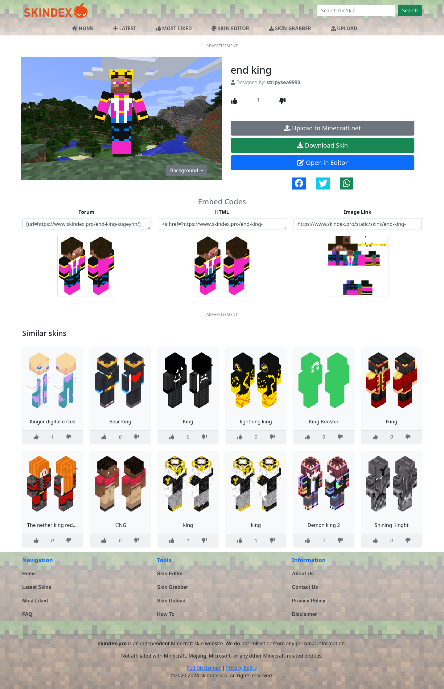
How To (166, 614)
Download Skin (322, 145)
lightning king (256, 421)
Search (410, 10)
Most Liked (35, 600)
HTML (222, 212)
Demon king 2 (323, 525)
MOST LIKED (174, 28)
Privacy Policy (309, 600)
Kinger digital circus (52, 421)
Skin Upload (171, 600)
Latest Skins (36, 587)
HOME (83, 28)
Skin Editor (170, 573)
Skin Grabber (172, 587)
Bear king (120, 421)
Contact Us (305, 587)
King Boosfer (324, 421)
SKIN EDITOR (230, 28)
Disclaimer (304, 614)
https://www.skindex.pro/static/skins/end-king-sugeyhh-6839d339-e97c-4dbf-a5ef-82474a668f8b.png (358, 224)
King (188, 421)
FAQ (27, 614)
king (188, 525)
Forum (86, 212)
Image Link (357, 212)
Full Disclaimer (204, 668)
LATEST (124, 28)
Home (29, 573)
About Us (303, 573)
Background (184, 170)
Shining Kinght (392, 525)
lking (391, 421)
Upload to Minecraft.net (322, 128)
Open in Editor (322, 162)
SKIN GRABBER (290, 28)
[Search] (356, 10)
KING (120, 525)
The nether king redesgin (56, 525)
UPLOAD (344, 28)
